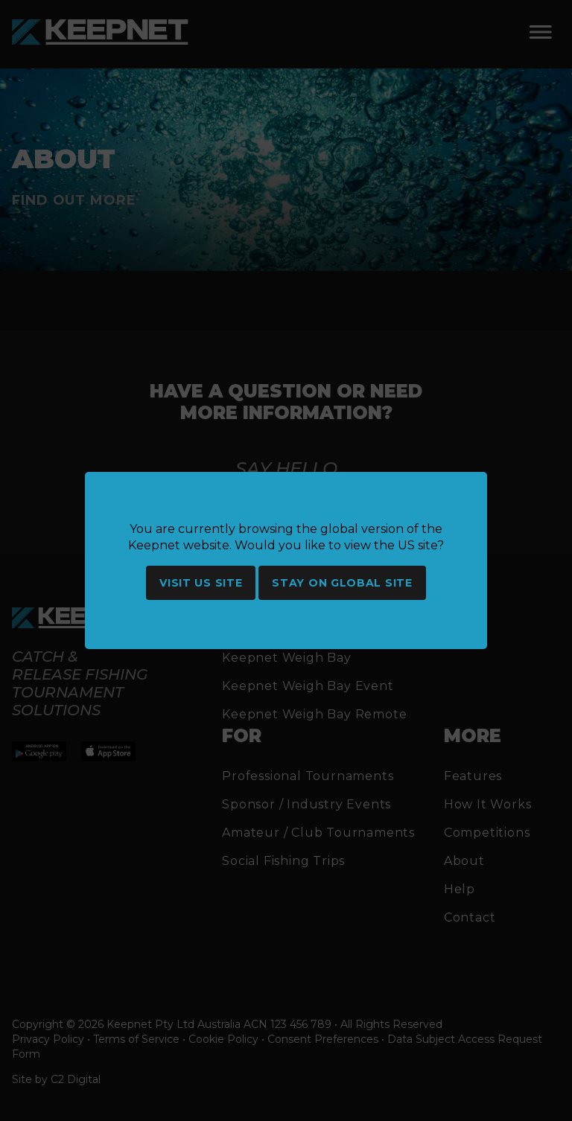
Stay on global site (342, 583)
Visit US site (200, 583)
